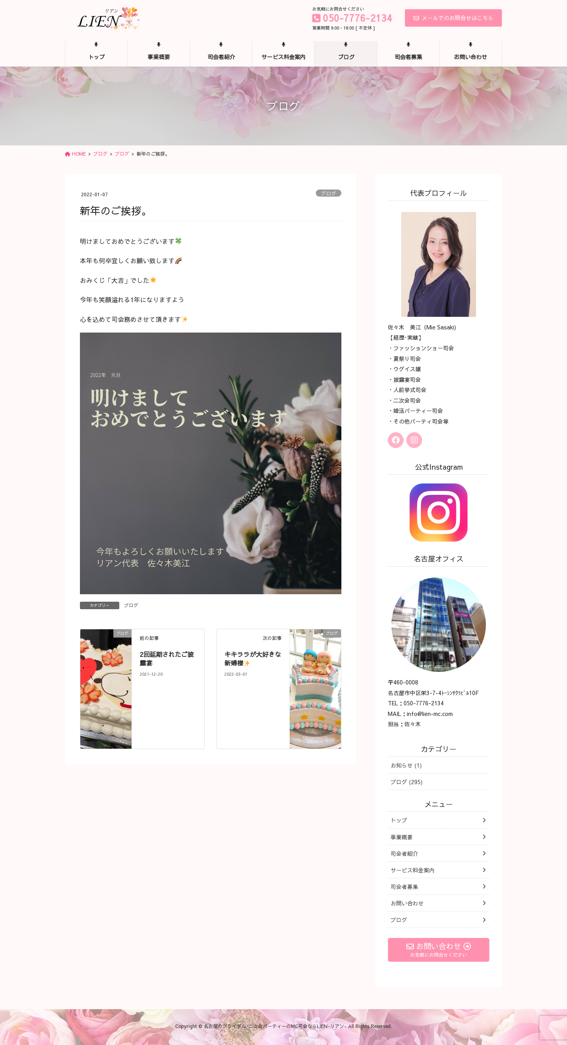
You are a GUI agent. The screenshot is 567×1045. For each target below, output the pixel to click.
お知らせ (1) (406, 765)
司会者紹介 (404, 853)
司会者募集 (404, 887)
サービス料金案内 (413, 870)
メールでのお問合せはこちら (453, 18)
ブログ (328, 193)
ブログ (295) (406, 782)
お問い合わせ (407, 903)
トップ (399, 820)
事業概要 (402, 837)
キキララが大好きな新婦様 (252, 658)
